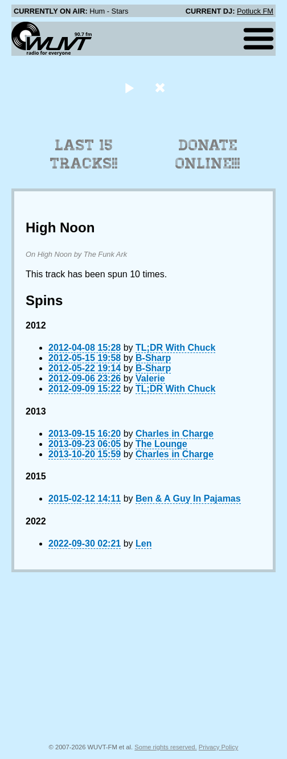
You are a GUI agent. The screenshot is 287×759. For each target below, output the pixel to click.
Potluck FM (255, 11)
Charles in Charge (175, 433)
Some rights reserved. (165, 747)
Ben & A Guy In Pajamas (188, 498)
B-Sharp (153, 358)
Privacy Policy (219, 747)
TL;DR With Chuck (175, 347)
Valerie (150, 378)
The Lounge (161, 444)
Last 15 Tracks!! (84, 154)
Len (143, 543)
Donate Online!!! (207, 154)
